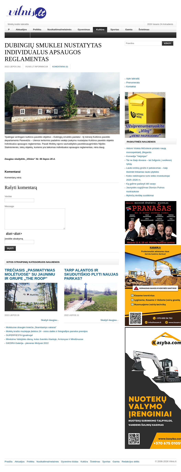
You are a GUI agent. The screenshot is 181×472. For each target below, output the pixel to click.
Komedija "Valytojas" (136, 156)
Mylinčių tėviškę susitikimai (140, 195)
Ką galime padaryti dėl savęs (141, 183)
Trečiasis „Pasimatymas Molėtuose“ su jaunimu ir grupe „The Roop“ (30, 278)
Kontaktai (131, 86)
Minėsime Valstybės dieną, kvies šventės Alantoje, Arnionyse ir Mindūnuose (44, 343)
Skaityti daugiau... (50, 324)
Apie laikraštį (132, 78)
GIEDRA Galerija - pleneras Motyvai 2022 (27, 347)
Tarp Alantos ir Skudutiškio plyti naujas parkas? (91, 278)
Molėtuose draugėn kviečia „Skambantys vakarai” (31, 331)
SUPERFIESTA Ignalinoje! (19, 339)
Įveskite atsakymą (14, 243)
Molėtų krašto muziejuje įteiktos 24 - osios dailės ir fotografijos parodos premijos (47, 335)
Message (9, 206)
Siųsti (10, 252)
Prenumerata (133, 82)
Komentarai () (60, 67)
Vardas (8, 196)
